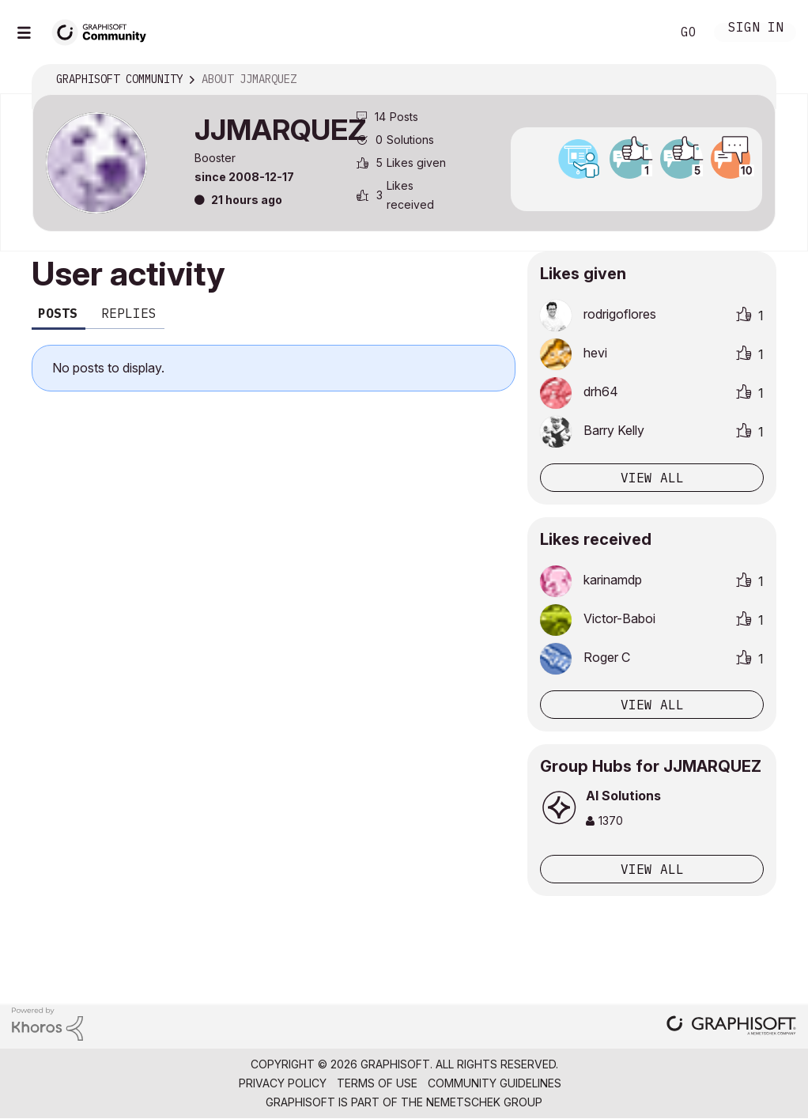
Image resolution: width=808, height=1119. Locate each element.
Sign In (755, 29)
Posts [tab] (57, 313)
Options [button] (753, 80)
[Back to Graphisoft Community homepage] (104, 30)
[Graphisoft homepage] (731, 1027)
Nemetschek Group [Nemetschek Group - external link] (484, 1102)
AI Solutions (623, 795)
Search (641, 32)
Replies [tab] (129, 313)
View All (652, 869)
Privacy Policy (283, 1083)
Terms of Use (377, 1083)
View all (652, 478)
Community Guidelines (494, 1083)
